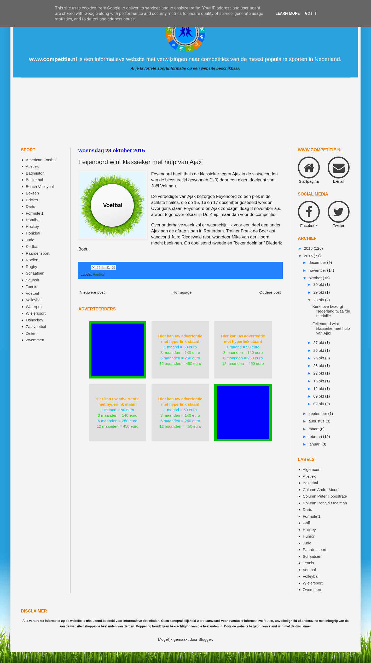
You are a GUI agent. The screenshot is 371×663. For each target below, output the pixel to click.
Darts (30, 206)
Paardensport (37, 253)
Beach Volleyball (40, 186)
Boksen (32, 193)
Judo (30, 240)
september (318, 413)
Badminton (35, 173)
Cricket (32, 200)
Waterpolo (35, 306)
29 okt (319, 292)
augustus (317, 421)
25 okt (319, 358)
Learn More (288, 13)
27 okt (319, 342)
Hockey (32, 226)
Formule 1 (35, 213)
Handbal (33, 220)
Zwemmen (35, 340)
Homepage (182, 292)
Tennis (31, 286)
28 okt (319, 300)
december (318, 262)
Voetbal (99, 274)
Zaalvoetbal (36, 326)
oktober (316, 278)
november (318, 270)
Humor (309, 536)
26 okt (319, 350)
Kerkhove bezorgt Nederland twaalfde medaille (331, 311)
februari (316, 436)
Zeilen (31, 333)
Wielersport (36, 313)
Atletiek (32, 166)
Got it (311, 13)
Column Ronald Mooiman (325, 503)
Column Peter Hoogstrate (325, 496)
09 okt (319, 396)
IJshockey (34, 320)
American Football (41, 160)
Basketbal (34, 179)
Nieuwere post (92, 292)
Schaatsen (35, 273)
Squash (32, 280)
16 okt (319, 381)
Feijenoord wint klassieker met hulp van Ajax (331, 328)
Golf (306, 523)
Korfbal (32, 246)
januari (315, 444)
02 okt (319, 404)
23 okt (319, 365)
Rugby (31, 266)
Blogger (205, 639)
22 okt (319, 373)
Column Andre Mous (320, 489)
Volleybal (34, 300)
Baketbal (310, 483)
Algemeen (312, 469)
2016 (309, 248)
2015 (309, 256)
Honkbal (33, 233)
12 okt (319, 388)
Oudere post (270, 292)
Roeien (32, 260)
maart (314, 429)
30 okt (319, 284)
